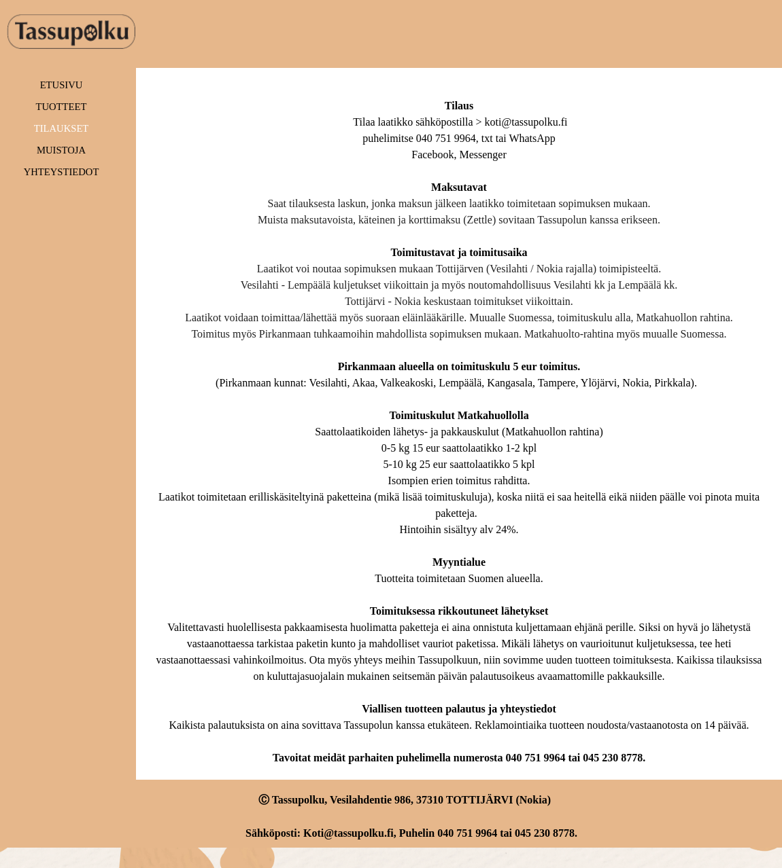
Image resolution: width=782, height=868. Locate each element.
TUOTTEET (61, 106)
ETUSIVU (61, 84)
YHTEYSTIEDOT (61, 171)
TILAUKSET (61, 128)
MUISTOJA (61, 150)
